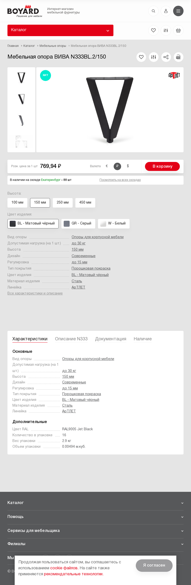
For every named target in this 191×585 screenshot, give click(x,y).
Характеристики (30, 339)
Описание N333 (71, 339)
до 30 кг (79, 243)
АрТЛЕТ (78, 287)
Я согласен (154, 565)
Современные (84, 256)
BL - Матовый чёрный (90, 275)
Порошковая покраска (91, 268)
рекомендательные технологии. (73, 574)
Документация (110, 339)
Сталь (77, 281)
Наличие (143, 339)
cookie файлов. (64, 568)
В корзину (162, 166)
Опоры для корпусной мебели (98, 237)
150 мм (78, 249)
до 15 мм (79, 262)
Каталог (18, 30)
